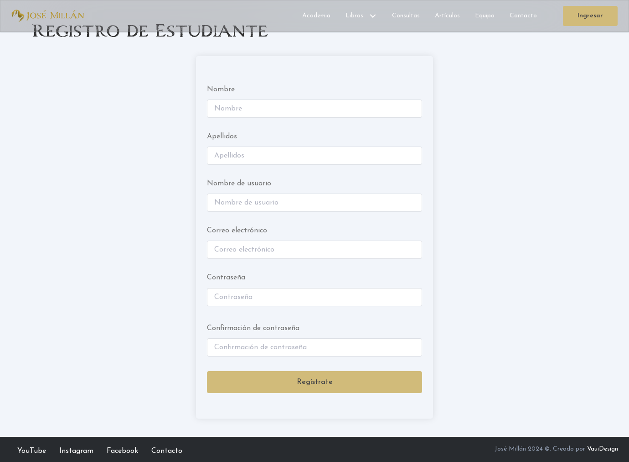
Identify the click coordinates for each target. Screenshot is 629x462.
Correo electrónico (237, 230)
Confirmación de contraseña (253, 328)
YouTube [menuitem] (31, 451)
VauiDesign (602, 449)
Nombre (221, 89)
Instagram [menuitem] (76, 451)
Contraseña (226, 277)
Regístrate (315, 382)
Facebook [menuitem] (122, 451)
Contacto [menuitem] (166, 451)
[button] (373, 16)
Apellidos (222, 136)
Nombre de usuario (239, 183)
